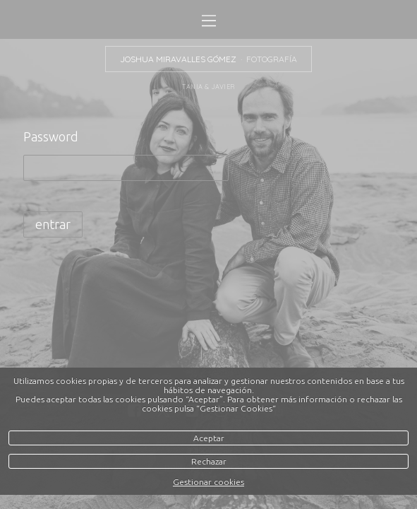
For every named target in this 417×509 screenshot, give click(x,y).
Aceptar (208, 438)
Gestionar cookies (208, 481)
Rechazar (208, 461)
